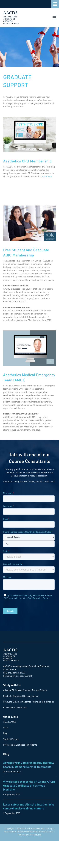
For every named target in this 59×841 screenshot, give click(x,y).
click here (47, 176)
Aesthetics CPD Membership (27, 161)
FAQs (5, 727)
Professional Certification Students (20, 744)
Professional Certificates (15, 707)
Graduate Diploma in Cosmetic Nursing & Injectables (28, 701)
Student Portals (10, 739)
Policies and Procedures (29, 834)
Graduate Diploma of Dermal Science (20, 695)
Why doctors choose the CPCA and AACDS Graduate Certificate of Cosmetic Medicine (29, 785)
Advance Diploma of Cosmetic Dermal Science (25, 690)
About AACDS (9, 721)
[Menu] (55, 4)
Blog (5, 733)
